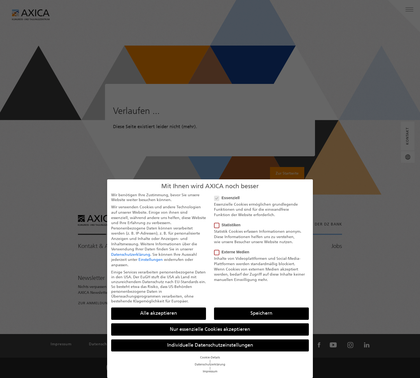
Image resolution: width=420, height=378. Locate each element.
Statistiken (229, 229)
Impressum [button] (210, 375)
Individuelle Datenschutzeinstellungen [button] (210, 349)
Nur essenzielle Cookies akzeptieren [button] (210, 333)
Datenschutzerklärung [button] (210, 368)
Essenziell (228, 202)
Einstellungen (150, 264)
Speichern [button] (261, 317)
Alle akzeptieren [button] (158, 317)
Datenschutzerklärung (130, 259)
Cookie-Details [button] (210, 361)
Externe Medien (233, 256)
